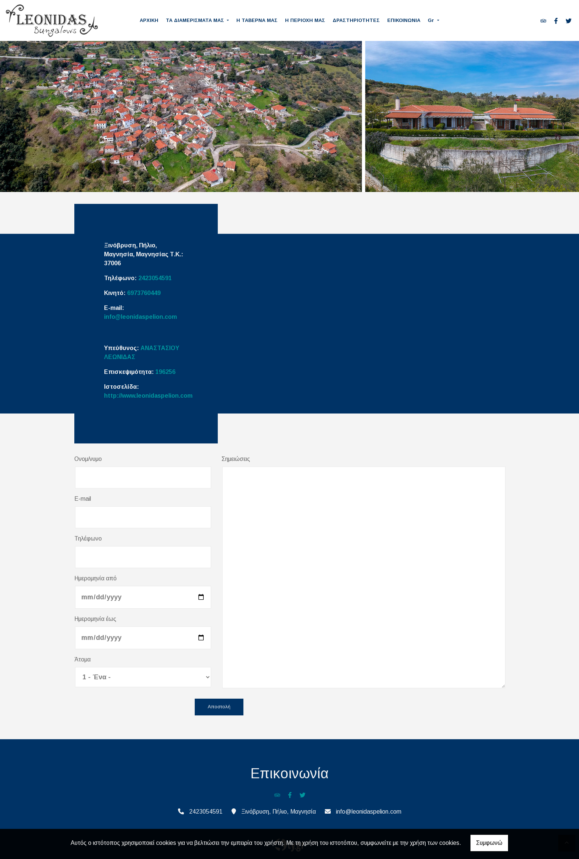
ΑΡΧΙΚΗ (149, 20)
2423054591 (155, 278)
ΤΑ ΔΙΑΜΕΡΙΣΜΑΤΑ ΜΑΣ (196, 20)
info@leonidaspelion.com (140, 317)
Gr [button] (432, 20)
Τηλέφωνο (88, 538)
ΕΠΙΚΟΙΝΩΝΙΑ (403, 20)
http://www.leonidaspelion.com (148, 395)
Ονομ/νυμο (88, 459)
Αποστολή (219, 707)
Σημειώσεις (235, 459)
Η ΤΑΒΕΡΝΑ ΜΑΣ (257, 20)
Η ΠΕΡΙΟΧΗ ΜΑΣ (305, 20)
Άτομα (82, 659)
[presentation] (130, 707)
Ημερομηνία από (95, 578)
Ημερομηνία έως (95, 619)
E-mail (82, 499)
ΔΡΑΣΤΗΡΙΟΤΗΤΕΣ (356, 20)
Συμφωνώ (489, 843)
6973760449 (144, 293)
